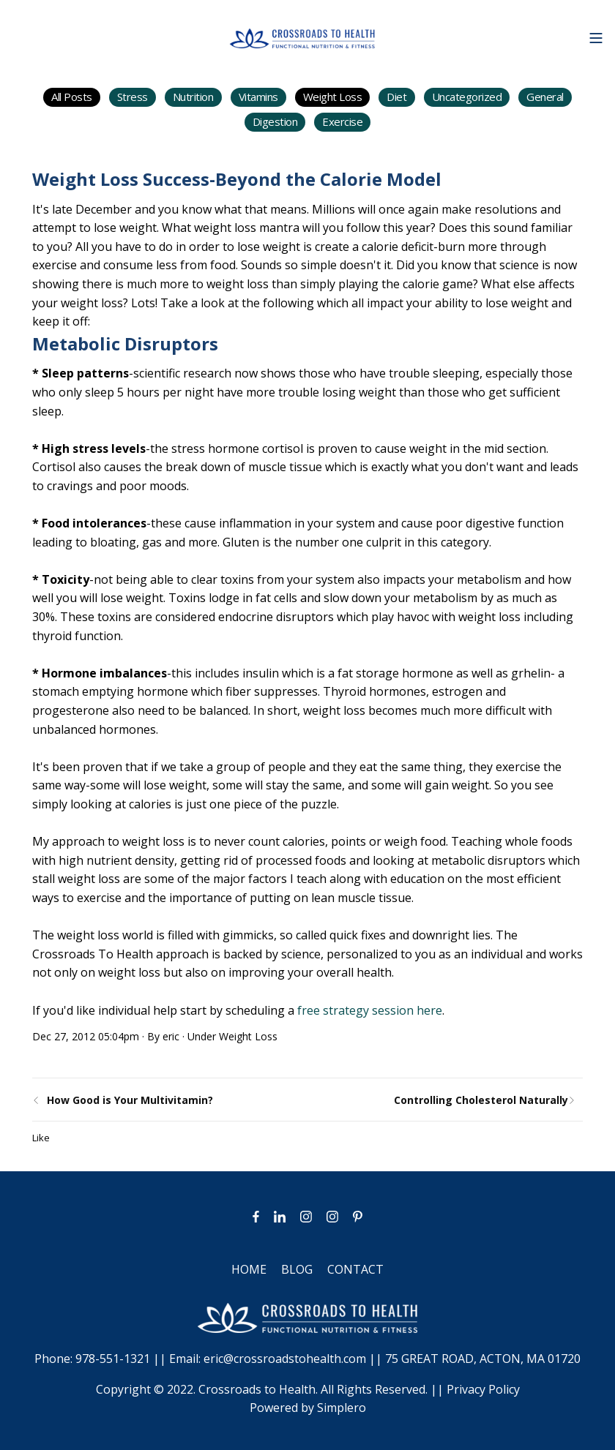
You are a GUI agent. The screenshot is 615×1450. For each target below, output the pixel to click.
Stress (132, 96)
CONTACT (355, 1269)
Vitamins (258, 96)
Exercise (342, 121)
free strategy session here (369, 1010)
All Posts (71, 96)
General (545, 96)
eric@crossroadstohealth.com (285, 1359)
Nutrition (193, 96)
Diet (396, 96)
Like (41, 1137)
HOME (248, 1269)
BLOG (297, 1269)
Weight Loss (332, 96)
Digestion (275, 121)
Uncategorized (467, 96)
